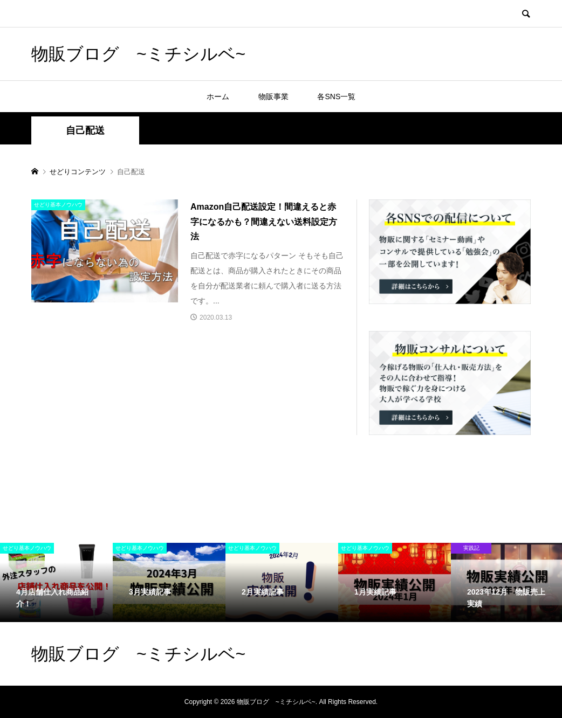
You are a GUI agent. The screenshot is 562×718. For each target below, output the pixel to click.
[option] (56, 582)
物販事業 (273, 96)
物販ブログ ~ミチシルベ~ (138, 54)
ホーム (218, 96)
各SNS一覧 (336, 96)
